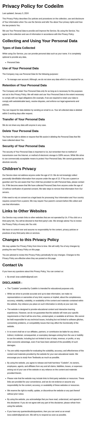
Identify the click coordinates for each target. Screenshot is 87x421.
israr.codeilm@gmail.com (26, 277)
